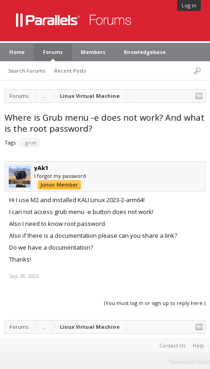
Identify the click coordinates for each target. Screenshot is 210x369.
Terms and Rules (189, 361)
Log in (189, 5)
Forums (53, 51)
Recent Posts (70, 70)
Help (198, 345)
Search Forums (26, 70)
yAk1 (41, 168)
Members (93, 51)
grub (29, 143)
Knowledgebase (145, 51)
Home (17, 51)
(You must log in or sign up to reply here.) (154, 302)
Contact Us (172, 345)
